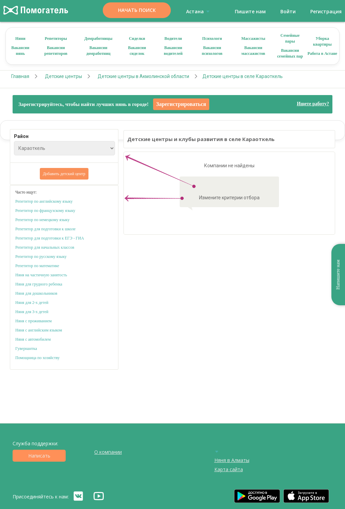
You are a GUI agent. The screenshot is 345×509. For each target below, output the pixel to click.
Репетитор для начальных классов (44, 247)
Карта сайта (228, 469)
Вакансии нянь (20, 50)
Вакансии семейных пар (290, 53)
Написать (39, 455)
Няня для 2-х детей (31, 302)
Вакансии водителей (173, 50)
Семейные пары (289, 38)
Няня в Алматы (231, 460)
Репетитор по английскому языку (44, 201)
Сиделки (137, 38)
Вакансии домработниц (98, 50)
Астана (199, 11)
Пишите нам (250, 11)
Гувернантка (26, 348)
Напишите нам (338, 275)
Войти (288, 11)
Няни (20, 38)
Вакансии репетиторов (55, 50)
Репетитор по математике (37, 265)
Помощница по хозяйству (37, 357)
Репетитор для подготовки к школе (45, 229)
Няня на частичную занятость (41, 275)
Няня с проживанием (33, 321)
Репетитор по (26, 210)
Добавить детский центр (64, 173)
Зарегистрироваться (181, 104)
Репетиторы (56, 38)
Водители (173, 38)
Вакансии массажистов (253, 50)
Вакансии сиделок (137, 50)
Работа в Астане (323, 53)
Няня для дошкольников (36, 293)
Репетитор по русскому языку (41, 256)
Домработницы (98, 38)
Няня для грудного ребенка (38, 284)
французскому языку (57, 210)
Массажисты (253, 38)
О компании (108, 452)
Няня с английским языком (38, 330)
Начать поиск (137, 10)
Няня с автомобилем (33, 339)
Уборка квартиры (322, 41)
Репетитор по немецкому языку (42, 219)
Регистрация (326, 11)
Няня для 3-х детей (31, 311)
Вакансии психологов (212, 50)
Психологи (212, 38)
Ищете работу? (313, 103)
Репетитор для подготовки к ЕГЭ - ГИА (49, 238)
